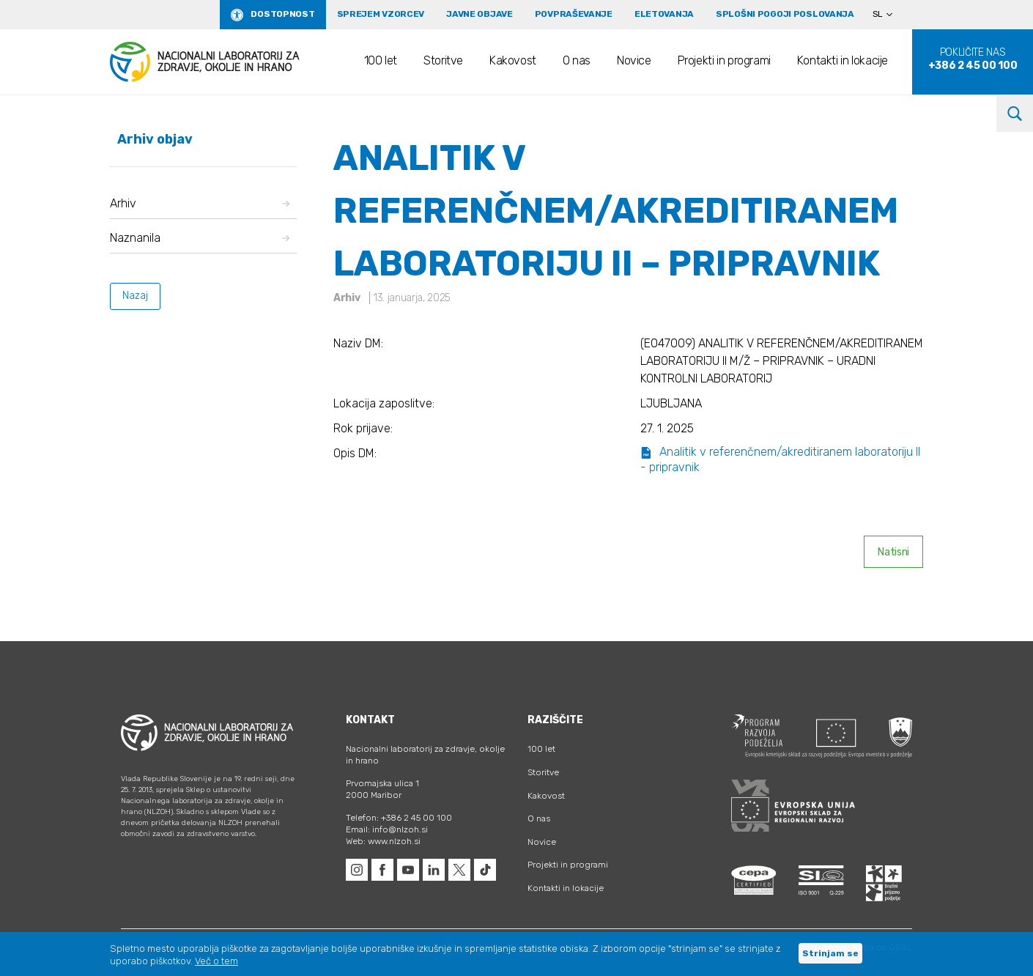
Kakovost (512, 60)
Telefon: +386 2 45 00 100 (399, 818)
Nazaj (135, 295)
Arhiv (199, 203)
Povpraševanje (573, 14)
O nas (576, 60)
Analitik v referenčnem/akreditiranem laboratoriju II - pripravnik (780, 459)
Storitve (443, 60)
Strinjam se (830, 953)
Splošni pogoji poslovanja (785, 14)
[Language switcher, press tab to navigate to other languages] (888, 14)
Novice (634, 60)
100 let (380, 60)
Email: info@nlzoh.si (387, 829)
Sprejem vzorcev (381, 14)
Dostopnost (282, 14)
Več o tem (216, 960)
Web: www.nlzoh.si (383, 841)
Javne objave (479, 14)
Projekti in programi (724, 60)
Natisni (893, 552)
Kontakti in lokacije (842, 60)
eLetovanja (664, 14)
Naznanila (199, 238)
